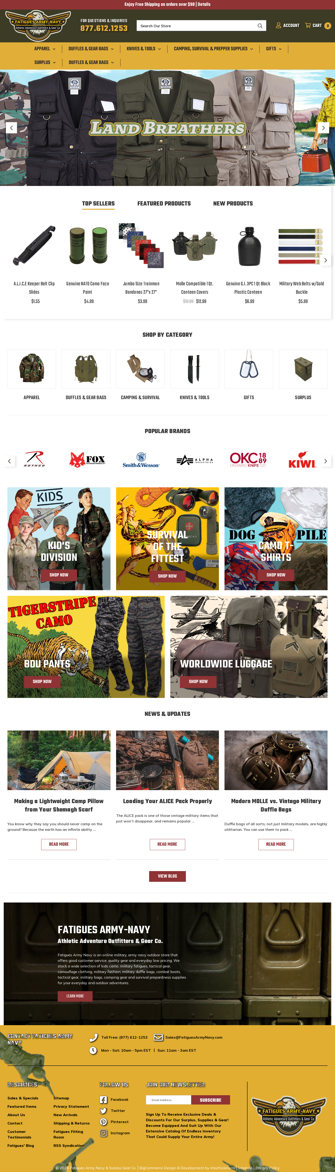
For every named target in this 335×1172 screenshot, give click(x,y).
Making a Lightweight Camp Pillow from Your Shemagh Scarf (59, 806)
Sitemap (61, 1098)
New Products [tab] (233, 204)
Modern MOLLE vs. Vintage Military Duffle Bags (276, 806)
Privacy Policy (267, 1167)
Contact (15, 1123)
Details (204, 4)
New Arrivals (65, 1114)
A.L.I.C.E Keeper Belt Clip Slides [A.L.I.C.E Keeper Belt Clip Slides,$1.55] (34, 288)
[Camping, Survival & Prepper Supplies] (214, 48)
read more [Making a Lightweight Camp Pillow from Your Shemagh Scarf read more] (59, 844)
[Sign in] (287, 26)
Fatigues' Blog (20, 1145)
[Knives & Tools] (144, 48)
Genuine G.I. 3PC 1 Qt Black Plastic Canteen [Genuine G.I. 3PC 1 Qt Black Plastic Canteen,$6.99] (248, 288)
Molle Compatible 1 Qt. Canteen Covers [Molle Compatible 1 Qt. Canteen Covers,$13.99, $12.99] (194, 288)
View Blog (167, 876)
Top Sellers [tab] (98, 204)
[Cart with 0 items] (316, 26)
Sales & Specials (22, 1098)
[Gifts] (274, 48)
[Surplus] (45, 62)
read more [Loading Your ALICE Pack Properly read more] (167, 844)
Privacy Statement (71, 1106)
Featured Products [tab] (164, 204)
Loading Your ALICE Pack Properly (167, 801)
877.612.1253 (104, 28)
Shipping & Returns (72, 1123)
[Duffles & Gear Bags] (91, 48)
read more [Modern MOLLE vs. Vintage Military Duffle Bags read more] (276, 844)
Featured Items (22, 1106)
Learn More (75, 996)
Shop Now (59, 575)
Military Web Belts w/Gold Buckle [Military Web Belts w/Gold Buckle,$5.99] (301, 288)
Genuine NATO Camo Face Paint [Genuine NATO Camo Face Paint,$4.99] (87, 288)
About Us (16, 1114)
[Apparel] (45, 48)
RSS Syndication (69, 1145)
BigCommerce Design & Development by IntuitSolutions (187, 1167)
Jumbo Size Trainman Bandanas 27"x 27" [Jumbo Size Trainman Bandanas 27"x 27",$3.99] (141, 288)
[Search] (260, 25)
